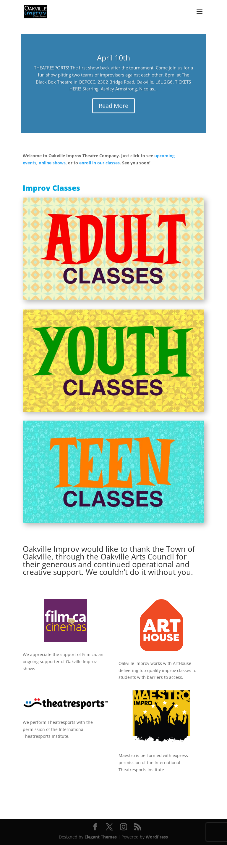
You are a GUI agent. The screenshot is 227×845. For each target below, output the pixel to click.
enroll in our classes (99, 163)
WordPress (157, 837)
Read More (113, 109)
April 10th (113, 60)
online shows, (53, 163)
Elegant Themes (101, 837)
